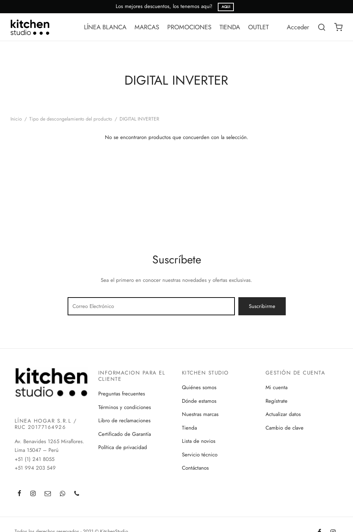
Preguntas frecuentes (121, 394)
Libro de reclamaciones (124, 420)
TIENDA (230, 27)
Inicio (16, 118)
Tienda (189, 428)
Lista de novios (198, 441)
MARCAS (147, 27)
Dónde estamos (199, 401)
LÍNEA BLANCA (105, 27)
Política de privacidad (122, 447)
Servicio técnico (199, 454)
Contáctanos (195, 468)
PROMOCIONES (189, 27)
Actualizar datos (283, 414)
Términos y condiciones (124, 407)
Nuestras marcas (200, 414)
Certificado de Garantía (124, 434)
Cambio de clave (285, 428)
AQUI (226, 6)
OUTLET (258, 27)
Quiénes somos (199, 387)
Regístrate (276, 401)
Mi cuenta (276, 387)
